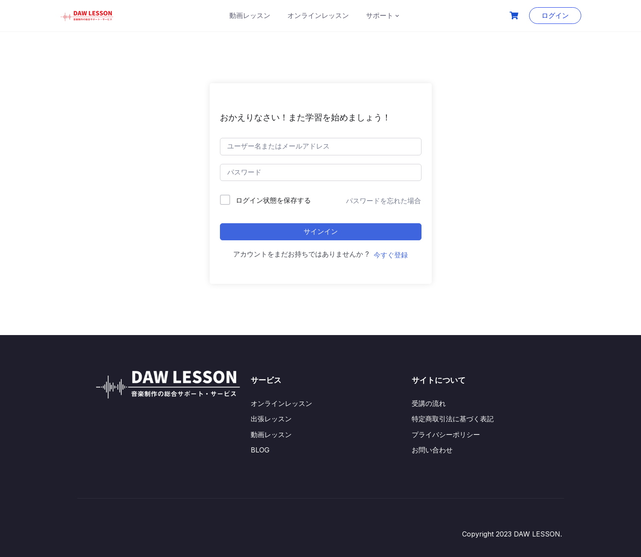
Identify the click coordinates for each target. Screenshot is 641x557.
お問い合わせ (432, 450)
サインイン (321, 231)
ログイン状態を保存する (273, 200)
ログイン (555, 15)
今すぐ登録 (391, 255)
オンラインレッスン (318, 15)
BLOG (260, 450)
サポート (379, 15)
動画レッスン (249, 15)
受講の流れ (429, 403)
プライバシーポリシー (446, 434)
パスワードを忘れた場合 (383, 200)
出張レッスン (271, 418)
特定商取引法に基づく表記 (453, 418)
